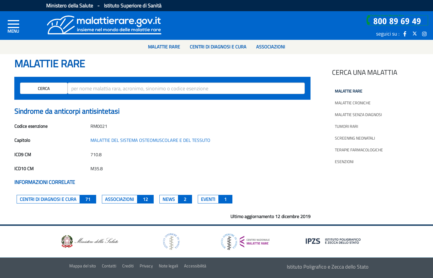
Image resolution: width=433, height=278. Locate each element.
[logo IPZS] (333, 240)
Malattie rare (348, 91)
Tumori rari (346, 126)
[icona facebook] (405, 33)
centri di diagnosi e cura (58, 199)
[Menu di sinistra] (13, 26)
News (177, 199)
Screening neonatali (355, 138)
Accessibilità (195, 266)
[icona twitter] (414, 33)
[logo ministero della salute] (89, 241)
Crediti (128, 266)
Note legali (168, 266)
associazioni (129, 199)
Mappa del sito (82, 266)
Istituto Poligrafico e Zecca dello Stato (328, 267)
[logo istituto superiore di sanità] (170, 241)
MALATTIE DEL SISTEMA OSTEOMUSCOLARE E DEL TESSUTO (150, 140)
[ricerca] (186, 88)
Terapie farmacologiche (359, 150)
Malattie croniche (353, 103)
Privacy (146, 266)
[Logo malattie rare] (104, 24)
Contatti (109, 266)
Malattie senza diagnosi (358, 114)
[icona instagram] (424, 33)
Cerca (44, 88)
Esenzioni (344, 161)
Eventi (216, 199)
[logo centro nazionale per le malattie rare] (245, 240)
